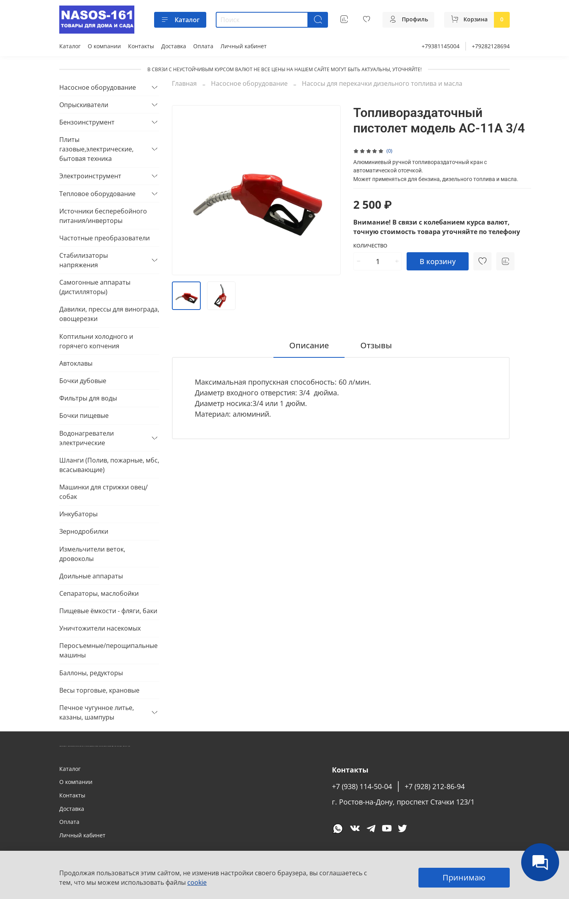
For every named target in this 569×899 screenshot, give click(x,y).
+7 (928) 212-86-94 (435, 786)
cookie (197, 882)
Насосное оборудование (249, 83)
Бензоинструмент (87, 122)
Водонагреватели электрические (86, 438)
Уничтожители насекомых (100, 628)
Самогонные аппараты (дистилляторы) (94, 287)
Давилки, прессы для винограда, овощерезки (109, 314)
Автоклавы (75, 363)
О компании (104, 46)
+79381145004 (441, 46)
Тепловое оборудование (97, 193)
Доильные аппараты (91, 576)
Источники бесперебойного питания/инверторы (103, 216)
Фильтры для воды (88, 398)
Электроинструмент (90, 176)
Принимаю (464, 877)
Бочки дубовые (82, 380)
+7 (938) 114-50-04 (362, 786)
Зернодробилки (83, 531)
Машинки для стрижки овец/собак (103, 492)
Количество (370, 246)
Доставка (173, 46)
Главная (184, 83)
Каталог (180, 19)
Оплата (203, 46)
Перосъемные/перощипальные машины (108, 650)
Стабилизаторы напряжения (83, 260)
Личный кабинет (243, 46)
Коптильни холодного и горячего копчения (96, 341)
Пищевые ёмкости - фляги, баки (108, 610)
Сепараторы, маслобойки (99, 593)
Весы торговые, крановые (99, 690)
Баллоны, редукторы (91, 673)
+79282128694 (491, 46)
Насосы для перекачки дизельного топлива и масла (382, 83)
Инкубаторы (78, 514)
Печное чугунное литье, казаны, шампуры (96, 712)
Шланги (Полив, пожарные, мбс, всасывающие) (109, 465)
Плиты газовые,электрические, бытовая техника (96, 149)
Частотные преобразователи (104, 238)
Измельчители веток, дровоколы (92, 554)
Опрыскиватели (83, 104)
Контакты (141, 46)
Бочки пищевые (84, 415)
